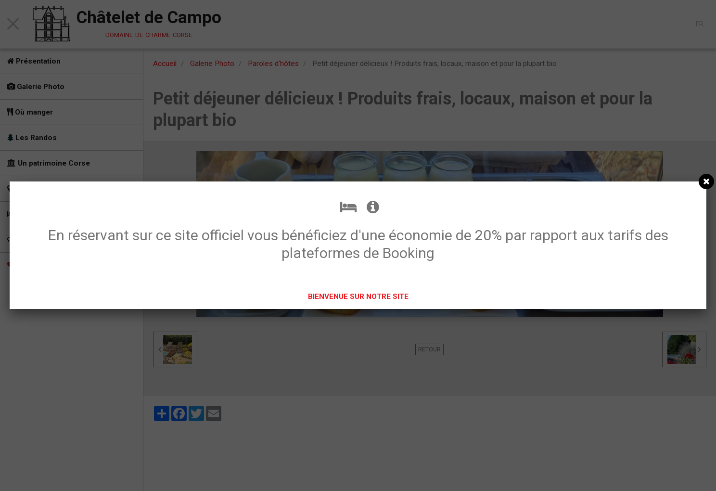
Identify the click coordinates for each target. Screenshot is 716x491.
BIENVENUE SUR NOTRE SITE (358, 296)
